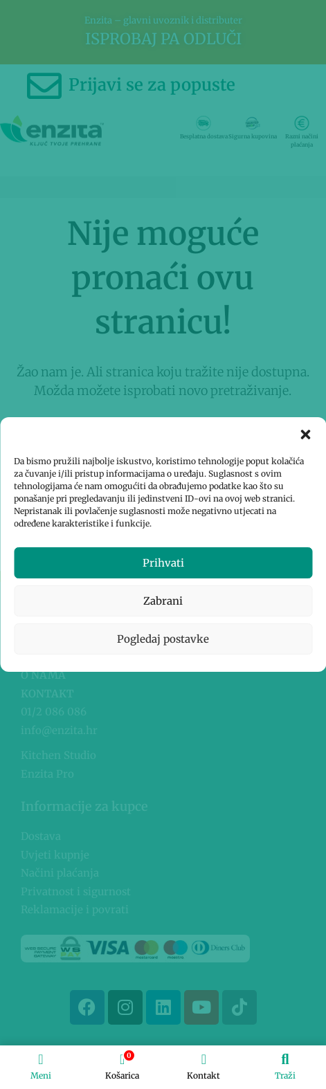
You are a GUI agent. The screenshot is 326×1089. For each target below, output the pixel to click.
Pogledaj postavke (163, 639)
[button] (305, 434)
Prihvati (163, 562)
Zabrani (163, 600)
